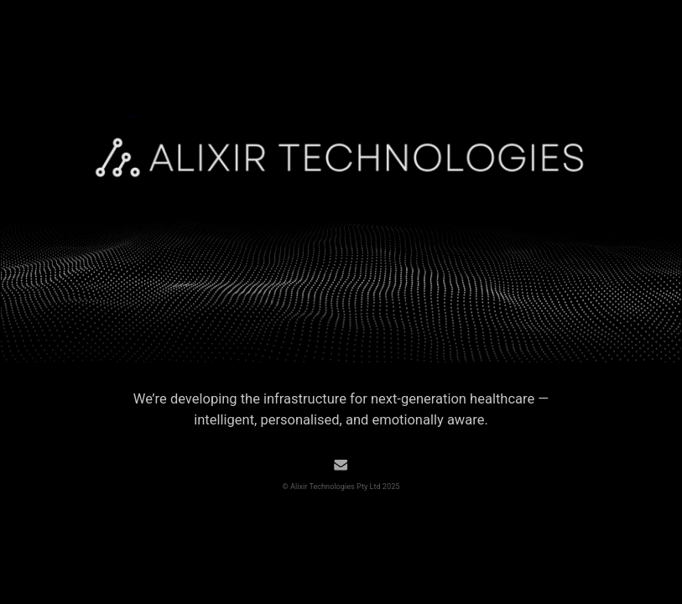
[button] (340, 464)
